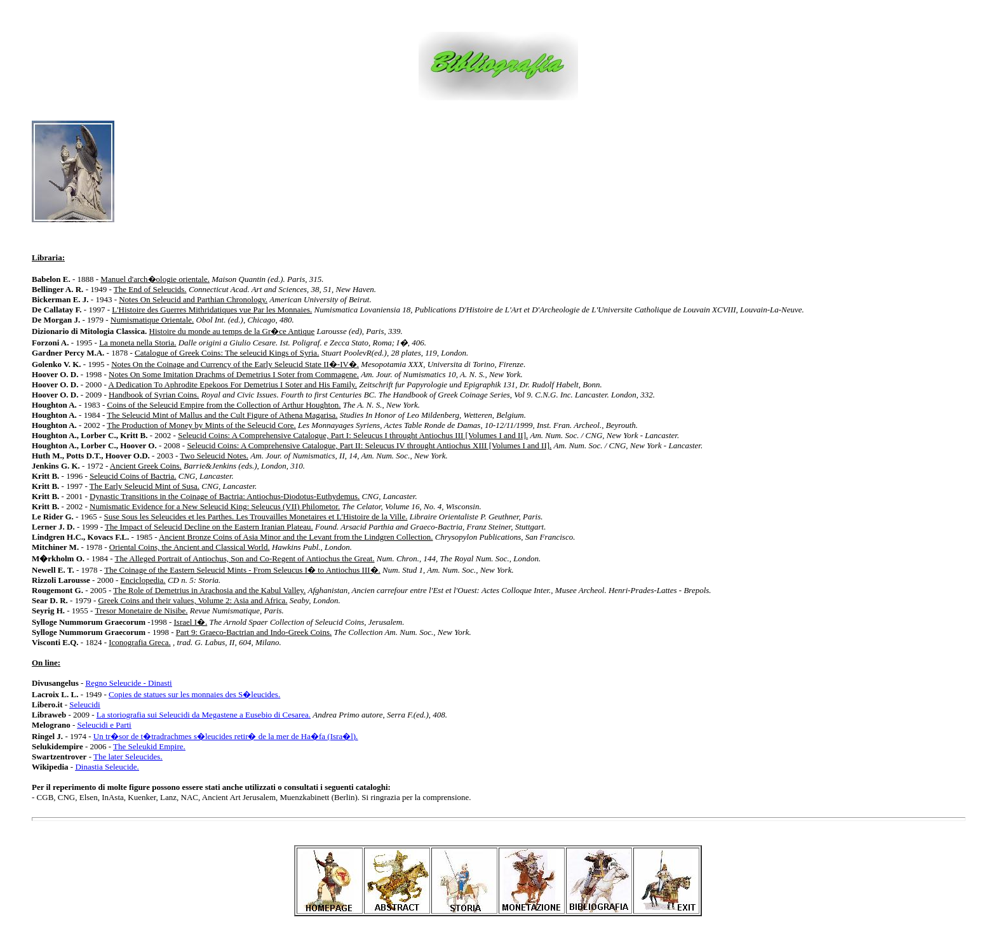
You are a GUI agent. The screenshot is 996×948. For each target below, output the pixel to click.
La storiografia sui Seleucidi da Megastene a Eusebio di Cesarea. (204, 714)
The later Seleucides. (128, 756)
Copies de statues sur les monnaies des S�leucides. (194, 694)
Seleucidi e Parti (104, 725)
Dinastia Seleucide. (106, 766)
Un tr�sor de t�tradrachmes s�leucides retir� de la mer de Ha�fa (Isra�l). (225, 736)
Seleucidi (84, 704)
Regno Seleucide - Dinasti (129, 683)
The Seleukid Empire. (149, 746)
